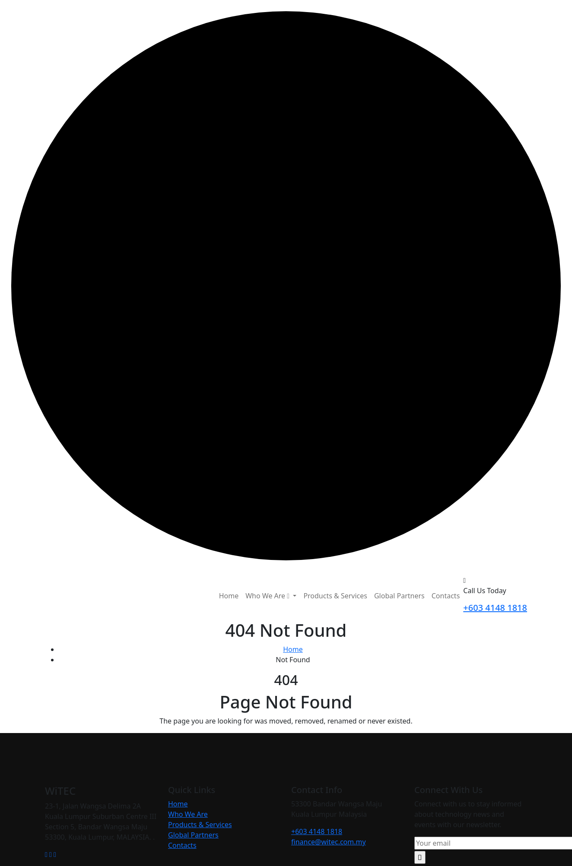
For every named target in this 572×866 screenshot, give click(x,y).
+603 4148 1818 (495, 607)
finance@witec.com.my (328, 842)
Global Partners (399, 596)
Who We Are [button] (268, 596)
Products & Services (335, 596)
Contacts (446, 596)
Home (229, 596)
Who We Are (188, 814)
